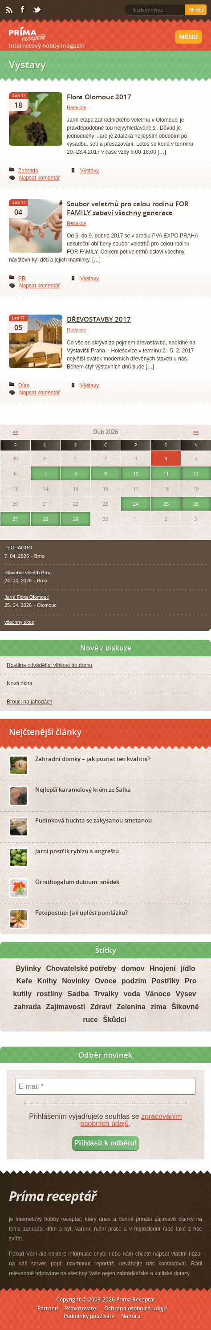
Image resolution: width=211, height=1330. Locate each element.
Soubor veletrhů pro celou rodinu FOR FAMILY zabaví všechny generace (128, 208)
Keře (24, 981)
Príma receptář (27, 34)
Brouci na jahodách (30, 702)
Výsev (185, 994)
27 (15, 519)
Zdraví (101, 1007)
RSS (10, 10)
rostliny (49, 994)
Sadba (78, 994)
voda (131, 994)
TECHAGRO (18, 547)
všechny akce (19, 622)
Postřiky (165, 981)
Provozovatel (81, 1308)
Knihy (47, 981)
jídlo (188, 968)
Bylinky (28, 968)
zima (158, 1007)
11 (166, 473)
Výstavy (89, 171)
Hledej (195, 9)
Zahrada (28, 171)
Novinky (75, 981)
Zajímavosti (65, 1007)
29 (75, 519)
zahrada (27, 1007)
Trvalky (106, 994)
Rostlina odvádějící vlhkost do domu (49, 665)
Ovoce (106, 981)
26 (196, 503)
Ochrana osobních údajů (135, 1308)
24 (135, 503)
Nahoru (131, 1316)
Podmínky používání (89, 1316)
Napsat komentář (39, 178)
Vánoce (157, 994)
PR (22, 278)
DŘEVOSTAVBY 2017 (99, 319)
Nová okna (19, 683)
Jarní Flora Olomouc (26, 597)
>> (196, 432)
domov (132, 968)
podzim (134, 981)
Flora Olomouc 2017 (99, 96)
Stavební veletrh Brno (28, 572)
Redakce (76, 107)
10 (135, 473)
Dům (23, 385)
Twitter (37, 10)
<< (15, 432)
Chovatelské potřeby (81, 968)
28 (45, 519)
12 (196, 473)
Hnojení (163, 968)
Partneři (47, 1308)
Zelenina (131, 1007)
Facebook (23, 10)
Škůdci (114, 1019)
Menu (188, 37)
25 (166, 503)
